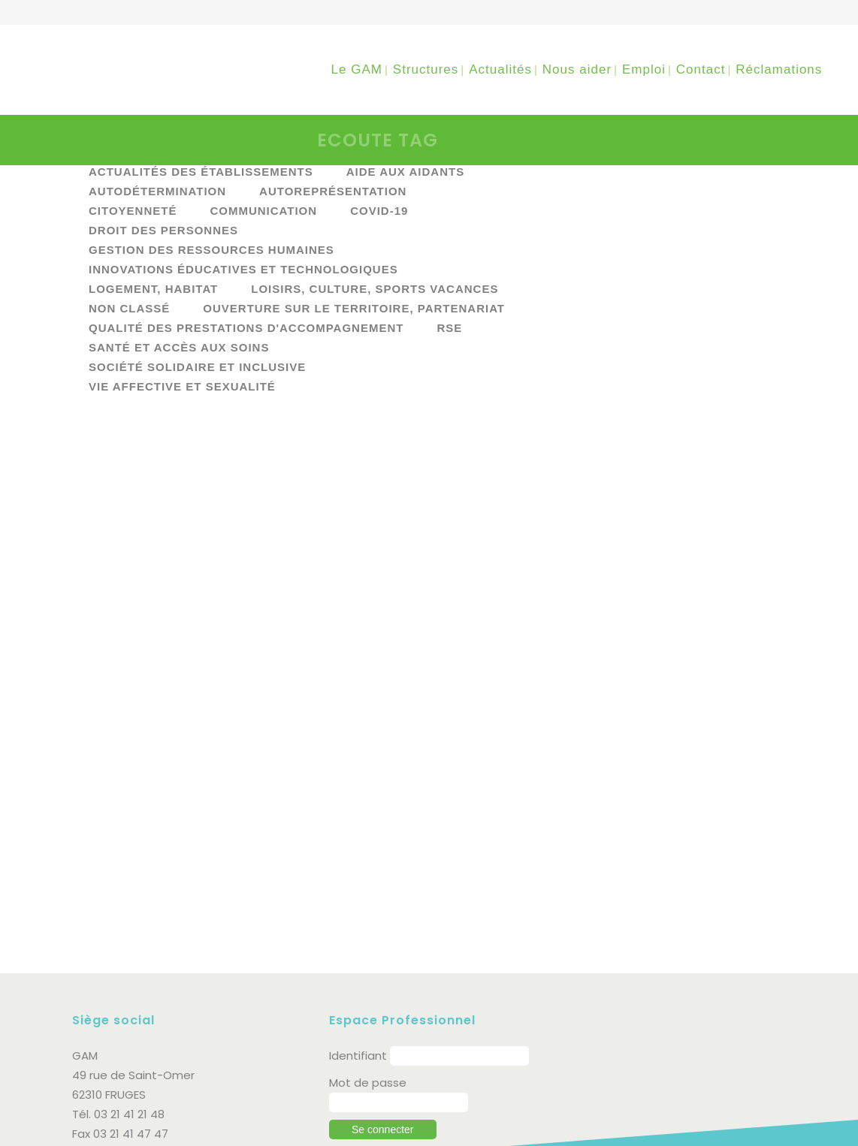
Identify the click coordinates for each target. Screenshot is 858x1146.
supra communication (724, 1125)
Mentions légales (230, 1117)
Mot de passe (367, 1004)
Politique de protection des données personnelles (212, 1133)
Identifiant (358, 977)
